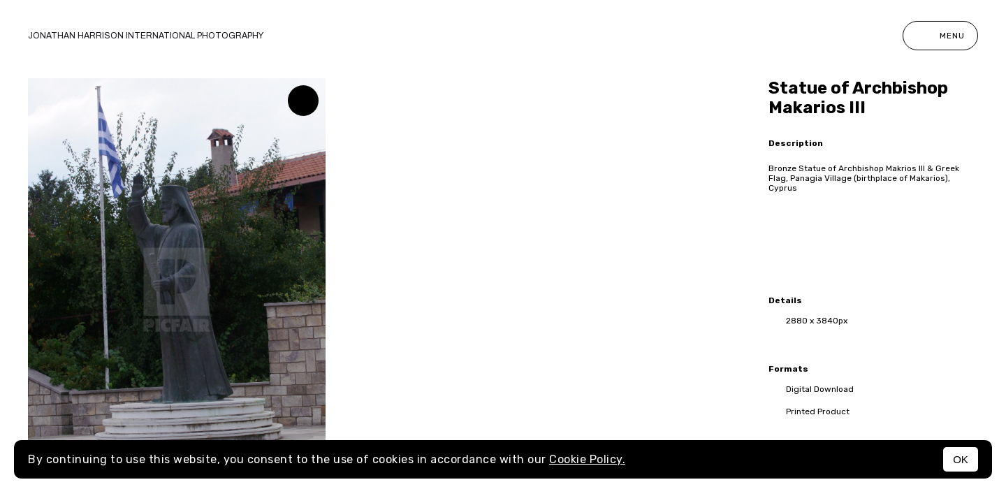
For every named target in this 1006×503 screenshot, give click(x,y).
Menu (940, 35)
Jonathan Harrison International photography (145, 36)
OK (960, 459)
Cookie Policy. (587, 459)
